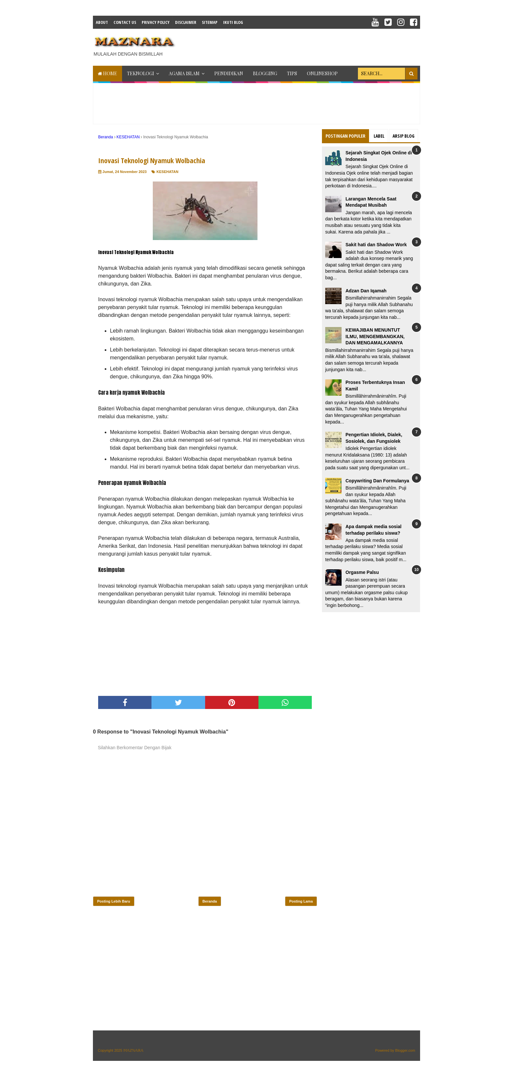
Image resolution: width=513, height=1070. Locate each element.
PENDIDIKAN (228, 73)
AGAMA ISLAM (184, 73)
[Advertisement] (301, 45)
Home (107, 73)
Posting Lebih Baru (113, 901)
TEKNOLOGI (140, 73)
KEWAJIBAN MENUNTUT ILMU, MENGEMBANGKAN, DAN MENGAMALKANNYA (374, 336)
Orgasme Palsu (362, 572)
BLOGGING (265, 73)
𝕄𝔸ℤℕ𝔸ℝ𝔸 (133, 1050)
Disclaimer (185, 22)
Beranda (210, 901)
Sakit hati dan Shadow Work (376, 244)
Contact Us (125, 22)
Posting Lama (301, 901)
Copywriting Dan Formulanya (377, 480)
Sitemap (210, 22)
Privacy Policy (155, 22)
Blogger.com (405, 1050)
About (102, 22)
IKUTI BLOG (233, 22)
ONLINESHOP (322, 73)
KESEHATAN (167, 172)
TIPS (292, 73)
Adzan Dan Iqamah (365, 290)
